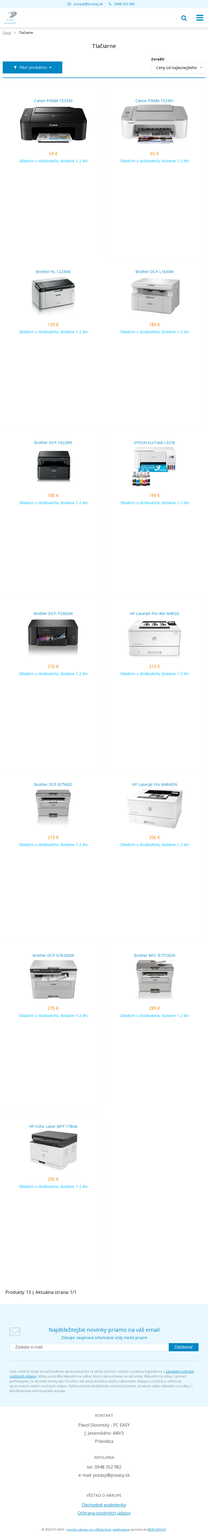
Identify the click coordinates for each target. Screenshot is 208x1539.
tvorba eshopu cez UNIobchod (89, 1529)
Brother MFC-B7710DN (154, 955)
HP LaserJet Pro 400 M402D (154, 613)
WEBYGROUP (156, 1529)
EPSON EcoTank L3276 (154, 442)
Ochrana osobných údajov (104, 1513)
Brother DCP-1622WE (53, 442)
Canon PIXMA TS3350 (53, 101)
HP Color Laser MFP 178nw (53, 1126)
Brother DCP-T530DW (53, 613)
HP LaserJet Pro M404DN (154, 784)
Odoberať (183, 1347)
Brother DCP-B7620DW (53, 955)
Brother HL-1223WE (53, 272)
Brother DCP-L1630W (154, 272)
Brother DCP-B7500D (53, 784)
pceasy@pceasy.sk (88, 4)
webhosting (121, 1529)
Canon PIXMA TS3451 (154, 101)
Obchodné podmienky (104, 1505)
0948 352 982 (124, 4)
